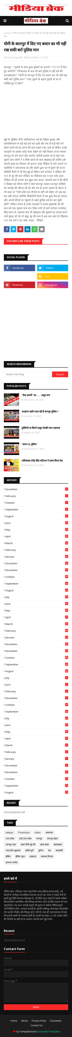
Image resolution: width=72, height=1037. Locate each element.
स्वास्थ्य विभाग (47, 856)
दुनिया (40, 850)
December (36, 489)
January (36, 556)
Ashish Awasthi (15, 57)
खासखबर (58, 844)
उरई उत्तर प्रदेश (25, 838)
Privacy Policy (39, 1020)
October (36, 502)
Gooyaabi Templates (48, 1031)
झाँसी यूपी (29, 850)
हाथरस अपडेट (11, 862)
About (24, 1020)
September (36, 509)
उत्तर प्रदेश (10, 838)
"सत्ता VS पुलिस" (29, 444)
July (36, 597)
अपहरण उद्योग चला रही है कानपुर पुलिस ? (40, 411)
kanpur (9, 832)
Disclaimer (56, 1020)
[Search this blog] (28, 374)
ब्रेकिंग (8, 856)
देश (49, 850)
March (36, 543)
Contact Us (36, 1025)
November (36, 570)
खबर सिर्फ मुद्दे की (28, 844)
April (36, 536)
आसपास (49, 832)
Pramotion (24, 832)
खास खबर (44, 844)
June (36, 523)
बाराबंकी (59, 850)
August (36, 516)
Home (7, 33)
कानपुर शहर (11, 844)
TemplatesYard (28, 1031)
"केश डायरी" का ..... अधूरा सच (36, 395)
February (36, 496)
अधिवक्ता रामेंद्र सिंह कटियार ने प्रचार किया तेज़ (42, 460)
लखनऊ (33, 856)
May (36, 529)
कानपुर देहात (52, 838)
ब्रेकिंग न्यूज (20, 856)
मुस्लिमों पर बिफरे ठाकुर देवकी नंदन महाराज (41, 428)
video (38, 832)
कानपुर (39, 838)
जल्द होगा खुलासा (13, 850)
